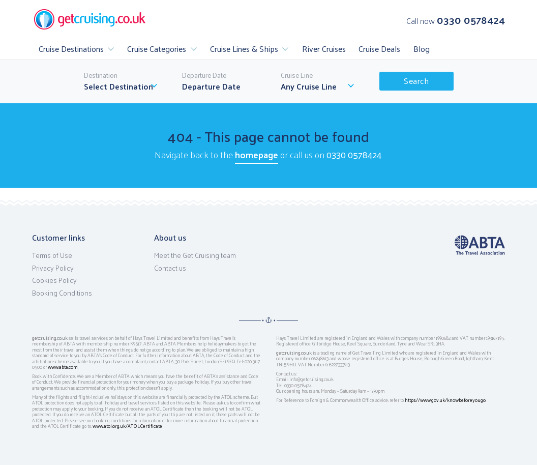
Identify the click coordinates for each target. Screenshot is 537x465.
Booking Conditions (62, 293)
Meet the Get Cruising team (195, 255)
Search (416, 80)
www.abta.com (63, 366)
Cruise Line (297, 75)
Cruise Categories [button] (156, 48)
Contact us (170, 268)
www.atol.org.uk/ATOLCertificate (127, 425)
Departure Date (204, 75)
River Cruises (324, 48)
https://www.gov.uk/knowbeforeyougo (445, 399)
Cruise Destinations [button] (71, 48)
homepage (256, 154)
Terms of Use (52, 255)
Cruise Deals (379, 48)
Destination (100, 75)
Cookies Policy (54, 280)
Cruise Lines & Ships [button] (244, 48)
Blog (421, 48)
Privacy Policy (53, 268)
